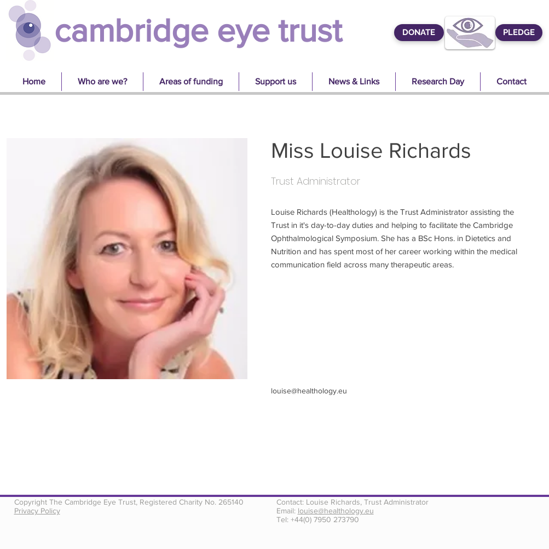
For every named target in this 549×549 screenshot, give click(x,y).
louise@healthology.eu (309, 390)
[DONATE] (419, 32)
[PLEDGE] (518, 32)
